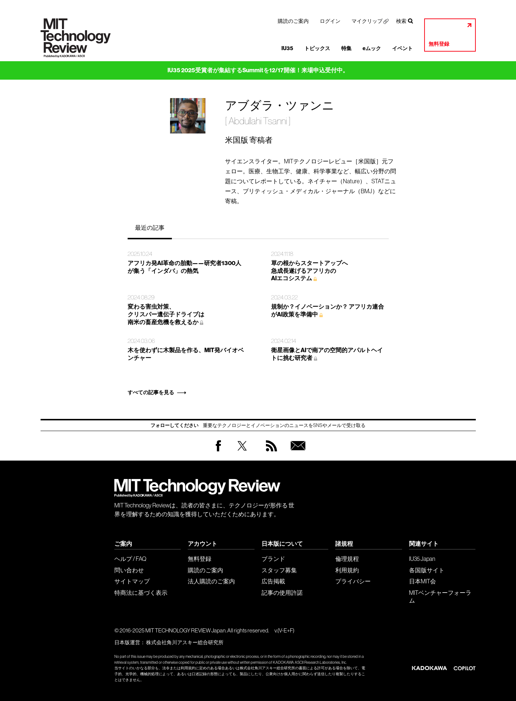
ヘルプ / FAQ (130, 558)
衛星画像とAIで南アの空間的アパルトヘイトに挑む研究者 (327, 354)
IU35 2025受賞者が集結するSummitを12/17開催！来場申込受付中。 (258, 70)
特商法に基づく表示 (140, 592)
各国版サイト (426, 570)
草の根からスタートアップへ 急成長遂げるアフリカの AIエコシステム (309, 271)
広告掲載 (273, 581)
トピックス (317, 48)
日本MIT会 (422, 581)
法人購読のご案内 (211, 581)
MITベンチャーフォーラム (440, 596)
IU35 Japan (422, 558)
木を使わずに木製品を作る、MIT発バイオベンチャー (186, 354)
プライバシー (353, 581)
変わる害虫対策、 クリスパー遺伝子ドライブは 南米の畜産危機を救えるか (166, 314)
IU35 (287, 48)
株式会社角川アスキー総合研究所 (185, 642)
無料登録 (439, 44)
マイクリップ (366, 21)
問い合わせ (129, 570)
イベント (402, 48)
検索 (401, 21)
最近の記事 (150, 227)
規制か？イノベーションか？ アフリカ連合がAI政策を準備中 (327, 310)
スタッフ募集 (279, 570)
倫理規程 (347, 558)
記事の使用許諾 (282, 592)
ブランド (273, 558)
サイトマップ (132, 581)
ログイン (330, 21)
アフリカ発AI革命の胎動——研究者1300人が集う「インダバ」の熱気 (184, 267)
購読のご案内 (293, 21)
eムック (372, 48)
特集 (346, 48)
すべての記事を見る (151, 392)
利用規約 (347, 570)
